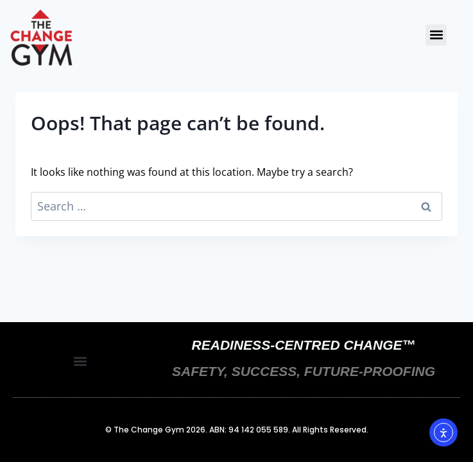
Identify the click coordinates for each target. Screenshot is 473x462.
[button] (436, 35)
